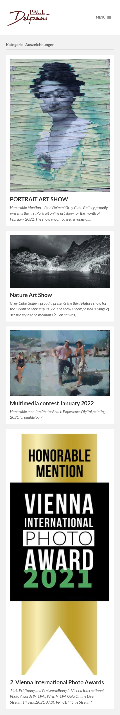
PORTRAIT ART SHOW (39, 199)
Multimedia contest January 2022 (52, 403)
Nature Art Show (31, 295)
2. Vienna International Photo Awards (57, 682)
